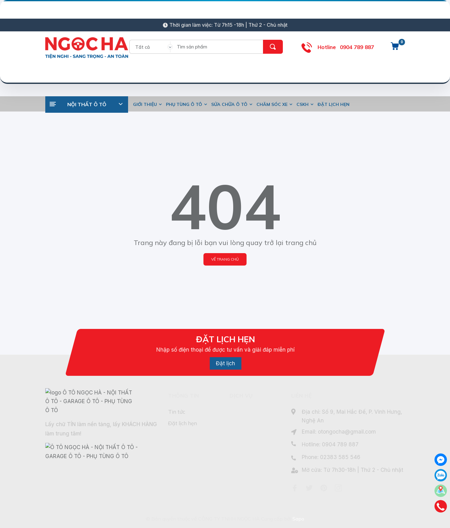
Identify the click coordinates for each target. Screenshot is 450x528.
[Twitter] (309, 488)
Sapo (298, 519)
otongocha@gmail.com (347, 432)
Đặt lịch (225, 363)
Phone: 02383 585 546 (331, 457)
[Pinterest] (323, 488)
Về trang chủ (225, 259)
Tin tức (176, 411)
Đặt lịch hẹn (182, 423)
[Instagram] (338, 488)
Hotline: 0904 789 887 (330, 444)
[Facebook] (294, 488)
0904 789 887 (357, 47)
